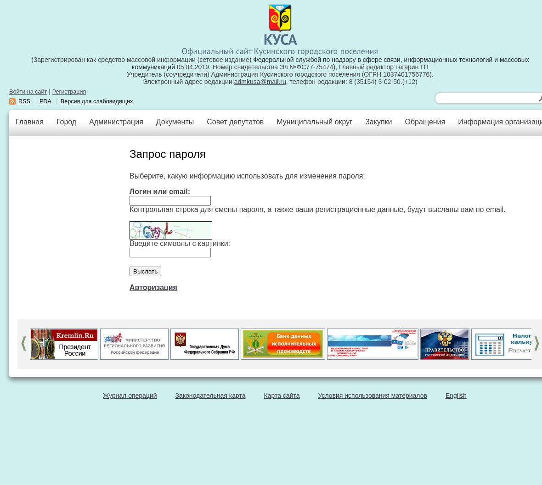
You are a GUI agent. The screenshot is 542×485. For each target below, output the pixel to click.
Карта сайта (282, 395)
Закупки (378, 122)
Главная (30, 122)
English (456, 395)
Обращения (425, 122)
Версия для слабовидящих (97, 101)
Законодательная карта (210, 395)
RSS (24, 101)
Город (66, 122)
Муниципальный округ (314, 122)
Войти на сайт (28, 92)
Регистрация (69, 92)
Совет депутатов (235, 122)
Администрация (116, 122)
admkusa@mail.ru (260, 81)
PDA (45, 101)
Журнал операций (130, 395)
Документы (175, 122)
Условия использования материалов (372, 395)
